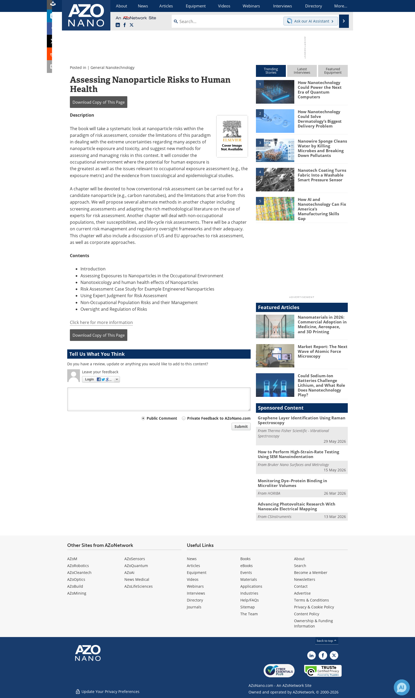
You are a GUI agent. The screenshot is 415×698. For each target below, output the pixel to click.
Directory (195, 599)
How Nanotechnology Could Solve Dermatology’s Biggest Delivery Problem (320, 119)
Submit (241, 426)
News (192, 558)
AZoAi (129, 572)
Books (245, 558)
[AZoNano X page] (131, 25)
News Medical (136, 579)
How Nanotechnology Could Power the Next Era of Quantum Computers (320, 89)
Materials (248, 579)
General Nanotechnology (112, 67)
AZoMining (76, 592)
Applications (251, 586)
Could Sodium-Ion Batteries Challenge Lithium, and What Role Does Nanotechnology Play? (321, 385)
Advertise (302, 592)
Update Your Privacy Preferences (107, 691)
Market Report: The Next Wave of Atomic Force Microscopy (323, 351)
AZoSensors (134, 558)
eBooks (246, 565)
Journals (194, 606)
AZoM (72, 558)
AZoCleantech (79, 572)
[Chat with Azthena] (402, 687)
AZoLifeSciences (138, 586)
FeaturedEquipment (333, 71)
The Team (249, 613)
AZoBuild (75, 586)
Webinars (195, 586)
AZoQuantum (136, 565)
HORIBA (274, 492)
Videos (193, 579)
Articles (193, 565)
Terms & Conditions (311, 599)
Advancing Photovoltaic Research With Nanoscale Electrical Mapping (296, 506)
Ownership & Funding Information (313, 623)
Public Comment (162, 418)
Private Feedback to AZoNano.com (219, 418)
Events (246, 572)
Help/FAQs (249, 599)
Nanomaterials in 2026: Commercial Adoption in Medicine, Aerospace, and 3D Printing (322, 324)
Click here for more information (101, 322)
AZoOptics (76, 579)
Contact (301, 586)
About (299, 558)
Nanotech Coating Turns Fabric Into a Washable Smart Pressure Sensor (322, 175)
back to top (327, 640)
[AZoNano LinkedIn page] (118, 25)
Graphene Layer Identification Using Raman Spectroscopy (301, 420)
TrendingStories (271, 71)
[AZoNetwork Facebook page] (125, 25)
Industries (249, 592)
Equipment (196, 572)
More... (340, 5)
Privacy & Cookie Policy (314, 606)
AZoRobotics (78, 565)
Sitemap (247, 606)
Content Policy (306, 613)
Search (300, 565)
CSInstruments (279, 516)
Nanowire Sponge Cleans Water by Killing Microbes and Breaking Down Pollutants (322, 148)
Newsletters (304, 579)
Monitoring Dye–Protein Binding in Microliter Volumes (292, 483)
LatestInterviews (302, 71)
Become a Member (310, 572)
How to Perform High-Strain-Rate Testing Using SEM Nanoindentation (298, 454)
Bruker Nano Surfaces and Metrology (298, 464)
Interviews (196, 592)
